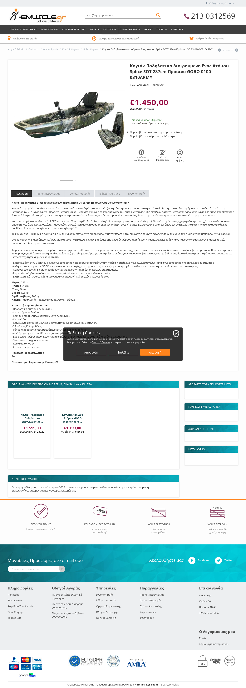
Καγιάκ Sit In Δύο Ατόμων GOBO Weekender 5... (72, 418)
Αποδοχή (155, 352)
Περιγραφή (21, 193)
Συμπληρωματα (130, 29)
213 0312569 (213, 16)
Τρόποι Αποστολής (79, 193)
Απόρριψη (91, 352)
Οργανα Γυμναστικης (23, 29)
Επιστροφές (147, 617)
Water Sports (50, 49)
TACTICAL (161, 29)
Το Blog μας (14, 617)
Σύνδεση (204, 638)
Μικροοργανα (49, 29)
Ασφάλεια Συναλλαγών (21, 606)
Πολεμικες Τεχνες (74, 29)
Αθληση (94, 29)
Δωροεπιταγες (148, 612)
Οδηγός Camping (106, 617)
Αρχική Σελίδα (16, 49)
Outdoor (109, 29)
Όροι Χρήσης (15, 612)
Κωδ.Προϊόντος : (139, 85)
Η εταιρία (13, 594)
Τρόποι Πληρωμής (109, 193)
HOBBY (148, 29)
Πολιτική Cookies (101, 342)
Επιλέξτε (123, 352)
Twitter (224, 560)
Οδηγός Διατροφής (107, 612)
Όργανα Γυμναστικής (108, 606)
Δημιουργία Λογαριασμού (214, 644)
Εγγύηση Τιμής (136, 193)
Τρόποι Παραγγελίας (48, 193)
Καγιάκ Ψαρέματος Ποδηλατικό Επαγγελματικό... (32, 418)
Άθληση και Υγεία (106, 600)
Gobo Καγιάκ (90, 49)
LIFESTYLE (177, 29)
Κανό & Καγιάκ (70, 49)
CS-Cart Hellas (171, 684)
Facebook (198, 560)
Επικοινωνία (15, 600)
